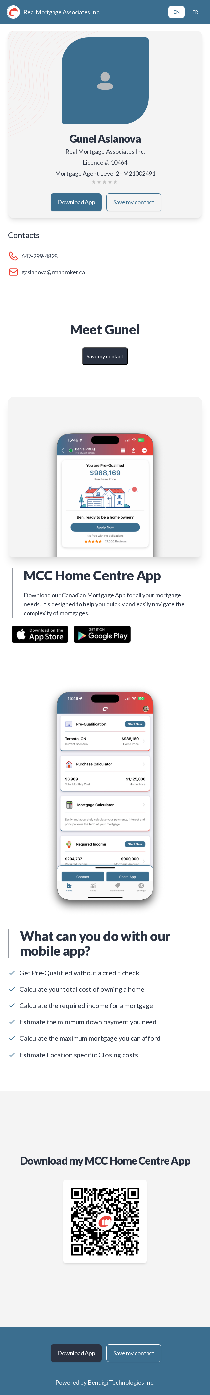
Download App (76, 202)
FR (195, 12)
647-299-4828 (39, 256)
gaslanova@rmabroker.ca (53, 272)
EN (177, 12)
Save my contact (133, 202)
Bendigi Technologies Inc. (121, 1382)
